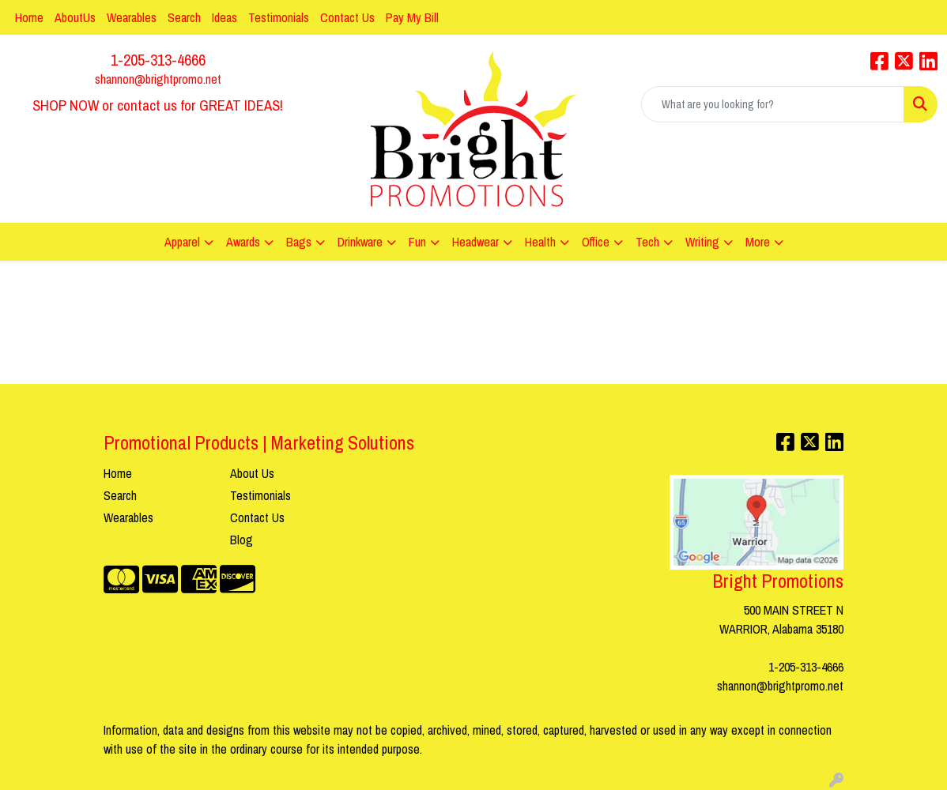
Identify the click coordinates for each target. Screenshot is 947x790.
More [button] (757, 241)
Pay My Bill (412, 17)
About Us (252, 473)
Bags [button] (298, 241)
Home (29, 17)
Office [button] (595, 241)
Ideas (224, 17)
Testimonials (278, 17)
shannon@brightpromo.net (158, 79)
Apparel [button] (182, 241)
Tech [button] (647, 241)
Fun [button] (417, 241)
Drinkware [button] (360, 241)
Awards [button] (243, 241)
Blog (241, 539)
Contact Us (347, 17)
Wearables (132, 17)
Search (184, 17)
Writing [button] (702, 241)
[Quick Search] (772, 104)
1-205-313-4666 (158, 59)
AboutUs (75, 17)
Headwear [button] (475, 241)
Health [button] (540, 241)
